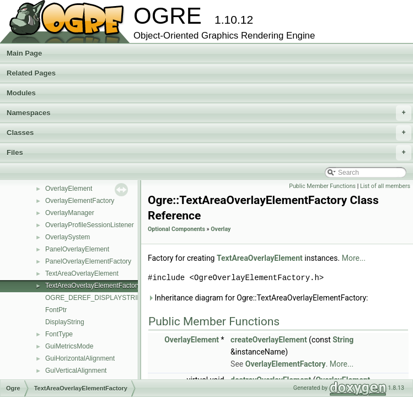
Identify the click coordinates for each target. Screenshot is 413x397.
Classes (209, 133)
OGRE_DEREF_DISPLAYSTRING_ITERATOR (114, 298)
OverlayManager (69, 213)
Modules (21, 93)
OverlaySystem (67, 237)
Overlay (220, 229)
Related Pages (31, 73)
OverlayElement (68, 188)
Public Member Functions (322, 186)
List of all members (385, 186)
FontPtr (56, 310)
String (342, 339)
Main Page (24, 53)
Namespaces (209, 113)
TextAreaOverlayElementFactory (93, 285)
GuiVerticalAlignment (75, 370)
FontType (59, 334)
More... (354, 258)
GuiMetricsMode (69, 346)
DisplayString (64, 322)
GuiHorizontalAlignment (80, 358)
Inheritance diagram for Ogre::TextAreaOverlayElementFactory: (258, 297)
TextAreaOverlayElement (82, 273)
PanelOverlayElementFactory (88, 261)
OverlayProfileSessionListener (89, 225)
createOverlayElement (268, 339)
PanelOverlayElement (77, 249)
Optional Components (176, 229)
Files (209, 152)
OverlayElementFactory (79, 201)
